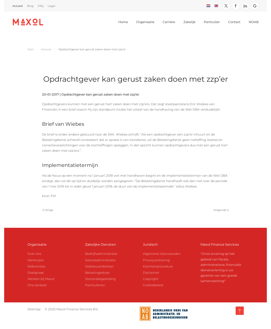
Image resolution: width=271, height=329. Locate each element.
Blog (30, 5)
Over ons (34, 254)
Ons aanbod (36, 285)
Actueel (17, 5)
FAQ (40, 5)
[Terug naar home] (28, 22)
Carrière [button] (169, 22)
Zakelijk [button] (189, 22)
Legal (51, 5)
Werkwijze (35, 260)
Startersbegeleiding (100, 279)
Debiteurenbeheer (99, 266)
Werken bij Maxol (40, 279)
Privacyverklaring (156, 260)
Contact (234, 22)
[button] (239, 311)
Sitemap (33, 309)
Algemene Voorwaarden (162, 254)
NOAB (254, 22)
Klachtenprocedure (158, 266)
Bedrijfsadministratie (101, 254)
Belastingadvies (97, 273)
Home (123, 22)
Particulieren (95, 285)
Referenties (36, 266)
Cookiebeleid (153, 285)
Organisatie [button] (145, 22)
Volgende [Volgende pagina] (221, 210)
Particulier (212, 22)
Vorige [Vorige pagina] (47, 210)
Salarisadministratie (100, 260)
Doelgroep (35, 273)
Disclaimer (151, 273)
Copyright (150, 279)
